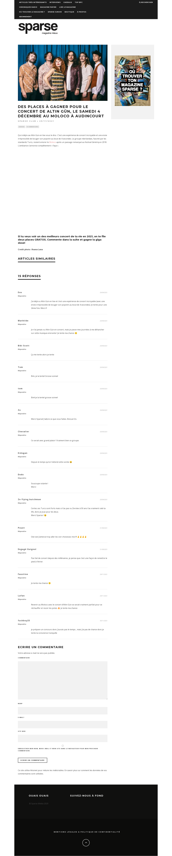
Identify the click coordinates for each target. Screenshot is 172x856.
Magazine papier (48, 7)
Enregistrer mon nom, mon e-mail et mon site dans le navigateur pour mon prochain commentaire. (58, 750)
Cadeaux (67, 2)
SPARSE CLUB (27, 121)
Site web (22, 731)
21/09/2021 (104, 528)
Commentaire (24, 658)
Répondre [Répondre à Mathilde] (22, 325)
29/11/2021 (104, 575)
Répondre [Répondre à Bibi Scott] (22, 349)
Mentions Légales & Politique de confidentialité (87, 832)
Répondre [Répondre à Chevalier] (22, 435)
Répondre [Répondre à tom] (22, 393)
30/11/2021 (104, 621)
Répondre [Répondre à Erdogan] (22, 457)
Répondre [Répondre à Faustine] (22, 578)
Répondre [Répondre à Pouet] (22, 532)
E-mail (21, 717)
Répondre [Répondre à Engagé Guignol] (22, 553)
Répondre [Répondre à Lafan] (22, 600)
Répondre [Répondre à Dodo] (22, 478)
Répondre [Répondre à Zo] (22, 414)
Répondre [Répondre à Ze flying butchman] (22, 503)
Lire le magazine (67, 7)
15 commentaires (32, 126)
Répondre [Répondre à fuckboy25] (22, 625)
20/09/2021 (104, 293)
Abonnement (25, 17)
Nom (20, 704)
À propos (81, 12)
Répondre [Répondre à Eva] (22, 296)
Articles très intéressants (33, 2)
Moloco (52, 142)
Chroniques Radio (28, 7)
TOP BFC (79, 2)
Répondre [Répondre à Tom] (22, 371)
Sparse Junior (55, 12)
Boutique (69, 12)
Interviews (55, 2)
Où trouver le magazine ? (32, 12)
